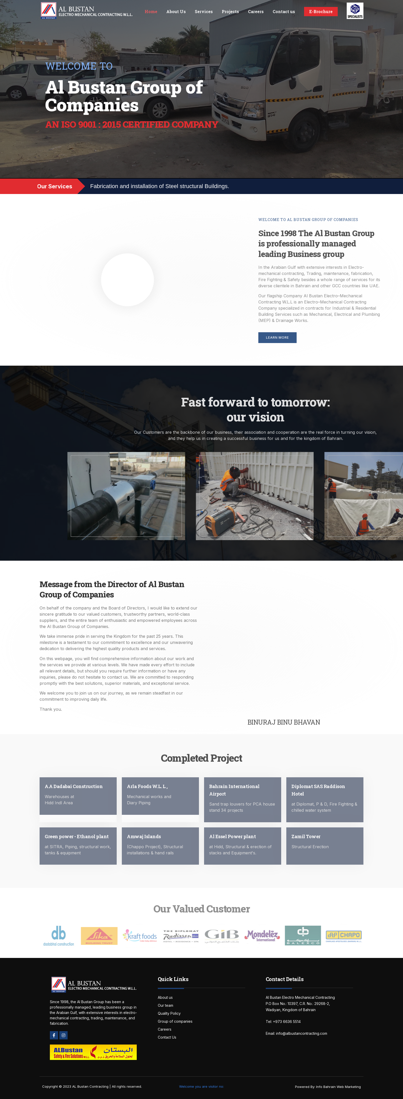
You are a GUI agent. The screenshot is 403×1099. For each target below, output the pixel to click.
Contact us (284, 11)
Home (151, 11)
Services (204, 11)
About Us (176, 11)
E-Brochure (321, 11)
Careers (256, 11)
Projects (230, 11)
